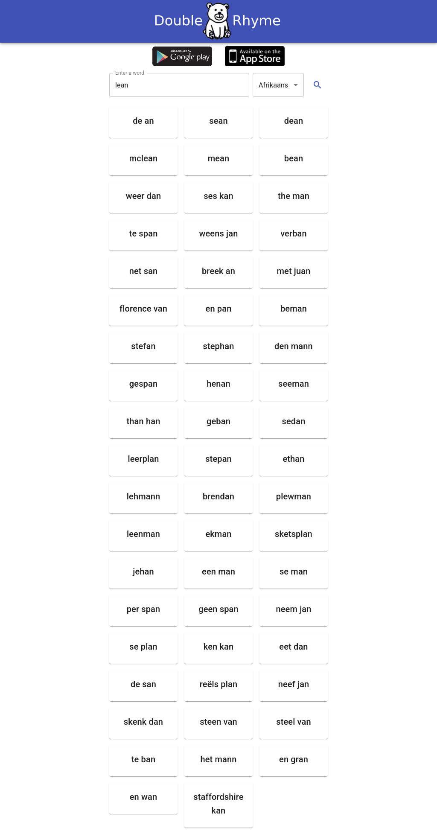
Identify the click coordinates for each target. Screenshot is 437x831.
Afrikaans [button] (273, 85)
